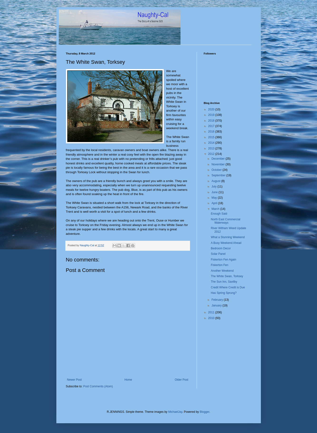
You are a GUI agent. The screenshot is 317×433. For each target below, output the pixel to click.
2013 (211, 148)
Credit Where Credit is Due (228, 287)
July (214, 186)
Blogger (205, 411)
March (215, 209)
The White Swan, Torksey (227, 276)
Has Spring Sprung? (223, 293)
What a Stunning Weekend (228, 237)
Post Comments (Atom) (98, 386)
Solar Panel (218, 254)
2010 (211, 318)
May (214, 197)
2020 (211, 109)
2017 (211, 126)
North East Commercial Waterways (225, 221)
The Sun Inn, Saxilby (224, 281)
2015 (211, 137)
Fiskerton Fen (219, 265)
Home (128, 379)
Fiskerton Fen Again (223, 259)
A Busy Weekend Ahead (226, 243)
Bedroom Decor (221, 248)
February (217, 299)
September (218, 175)
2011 (211, 312)
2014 (211, 142)
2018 (211, 120)
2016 (211, 131)
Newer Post (74, 379)
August (216, 181)
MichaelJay (175, 411)
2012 (211, 154)
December (218, 158)
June (214, 192)
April (214, 203)
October (216, 170)
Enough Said (219, 213)
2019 (211, 115)
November (218, 164)
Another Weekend (222, 270)
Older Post (181, 379)
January (216, 305)
